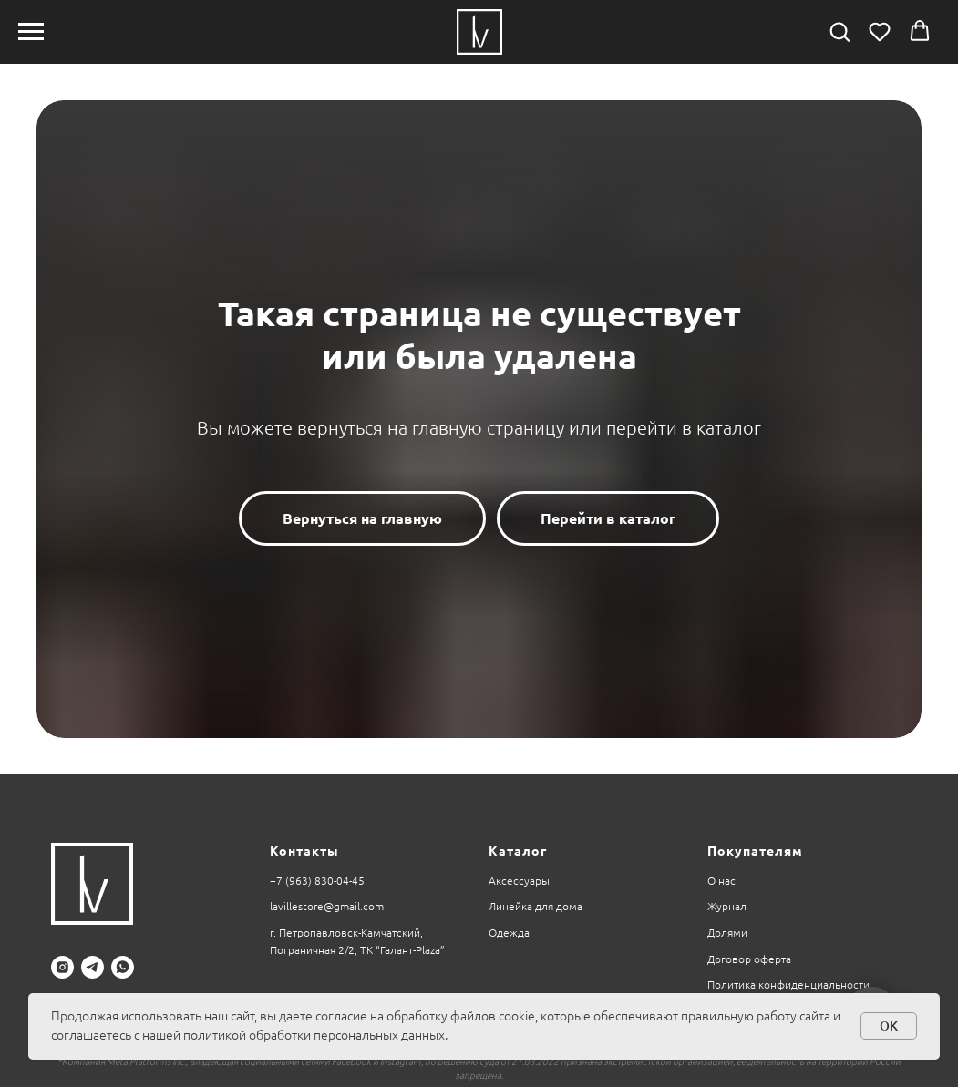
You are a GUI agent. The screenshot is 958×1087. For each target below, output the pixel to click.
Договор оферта (749, 959)
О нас (721, 881)
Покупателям (755, 851)
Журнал (727, 906)
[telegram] (92, 967)
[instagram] (62, 967)
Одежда (509, 932)
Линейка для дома (535, 906)
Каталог (518, 851)
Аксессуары (519, 881)
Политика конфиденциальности (788, 984)
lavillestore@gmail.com (327, 906)
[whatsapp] (122, 967)
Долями (727, 932)
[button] (839, 31)
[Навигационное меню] (31, 32)
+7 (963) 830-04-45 (317, 881)
